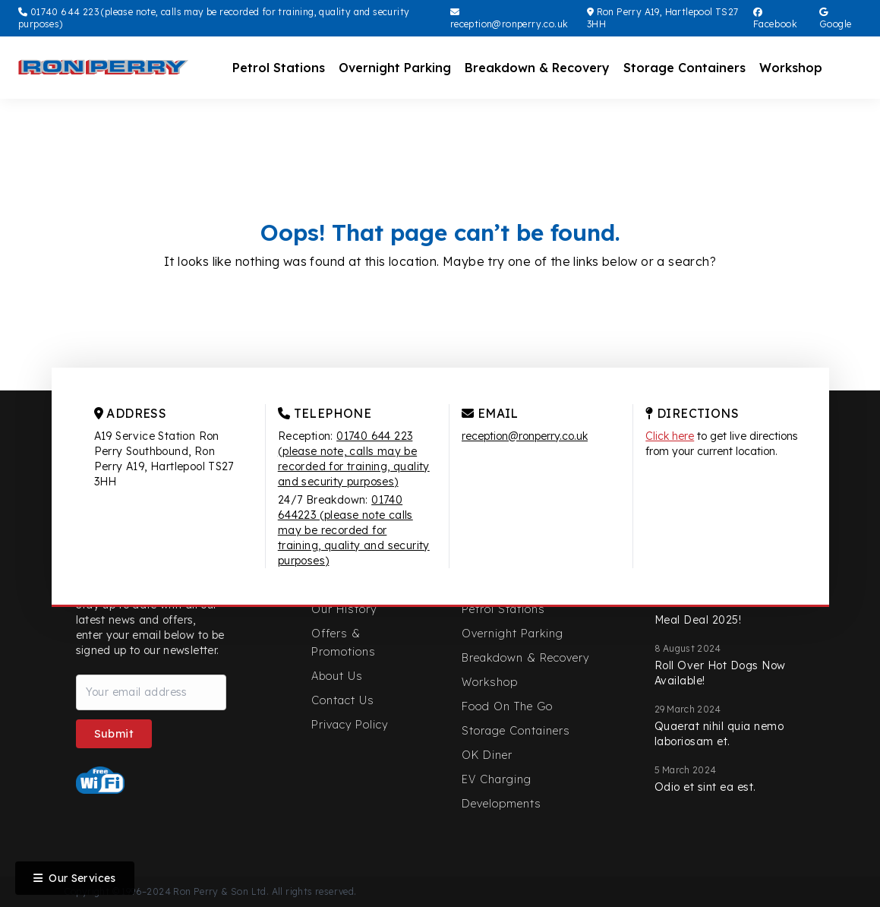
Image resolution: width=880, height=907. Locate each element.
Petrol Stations (278, 67)
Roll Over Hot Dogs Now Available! (720, 673)
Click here (669, 436)
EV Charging (496, 779)
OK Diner (487, 755)
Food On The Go (507, 706)
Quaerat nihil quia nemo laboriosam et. (719, 733)
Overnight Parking (395, 67)
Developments (501, 804)
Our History (344, 609)
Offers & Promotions (343, 643)
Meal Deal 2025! (698, 620)
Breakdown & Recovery (537, 67)
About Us (337, 676)
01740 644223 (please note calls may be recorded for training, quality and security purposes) (354, 530)
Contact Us (342, 700)
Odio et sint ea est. (705, 787)
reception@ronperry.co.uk (509, 19)
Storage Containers (684, 67)
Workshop (790, 67)
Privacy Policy (349, 725)
